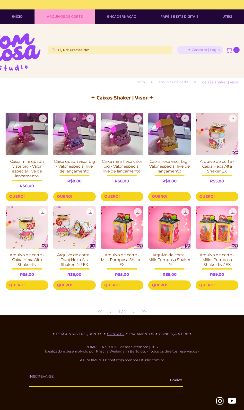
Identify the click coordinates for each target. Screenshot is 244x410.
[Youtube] (232, 401)
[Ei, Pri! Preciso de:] (110, 50)
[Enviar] (174, 380)
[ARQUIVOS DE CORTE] (173, 82)
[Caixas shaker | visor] (220, 82)
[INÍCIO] (140, 82)
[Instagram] (220, 401)
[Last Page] (144, 312)
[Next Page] (133, 312)
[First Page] (100, 312)
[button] (233, 50)
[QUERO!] (27, 196)
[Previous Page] (110, 312)
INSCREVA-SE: (41, 376)
